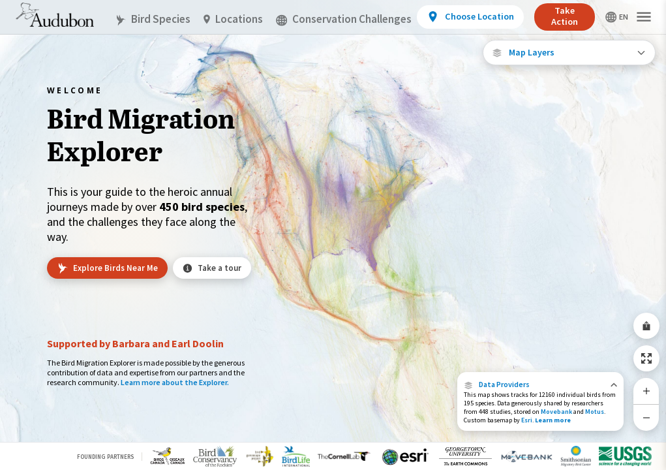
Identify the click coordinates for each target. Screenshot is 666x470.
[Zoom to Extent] (646, 358)
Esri (526, 420)
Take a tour (212, 268)
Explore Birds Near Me (107, 268)
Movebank (556, 411)
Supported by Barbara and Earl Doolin (135, 343)
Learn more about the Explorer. (175, 382)
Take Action (564, 16)
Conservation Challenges (344, 19)
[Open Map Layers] (569, 52)
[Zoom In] (646, 391)
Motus (594, 411)
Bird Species (152, 19)
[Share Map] (646, 326)
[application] (333, 235)
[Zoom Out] (646, 417)
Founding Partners (105, 456)
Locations (233, 19)
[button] (540, 384)
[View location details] (470, 17)
